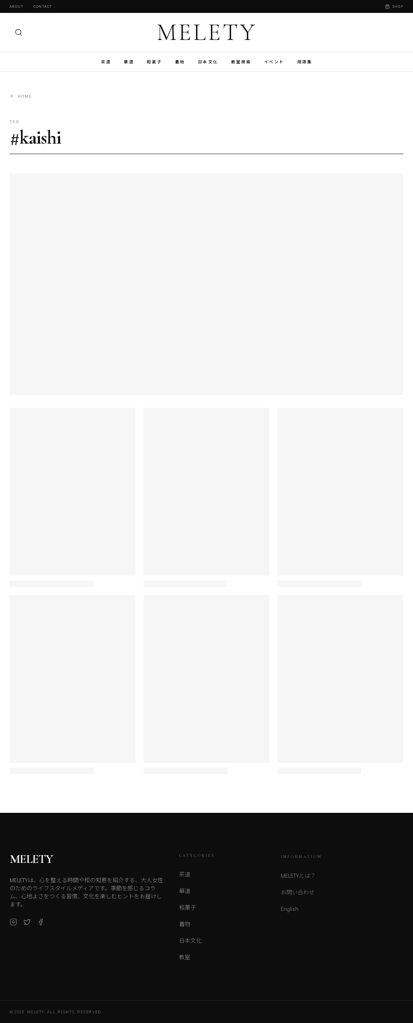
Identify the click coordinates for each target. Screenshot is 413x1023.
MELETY (206, 32)
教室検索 (241, 62)
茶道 (106, 62)
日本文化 (208, 62)
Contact (42, 6)
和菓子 (154, 62)
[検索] (18, 32)
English (289, 913)
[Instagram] (13, 925)
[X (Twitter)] (27, 925)
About (17, 6)
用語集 (305, 62)
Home (21, 96)
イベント (274, 62)
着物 (180, 62)
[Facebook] (40, 925)
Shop (394, 6)
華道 (129, 62)
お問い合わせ (298, 896)
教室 (184, 961)
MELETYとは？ (298, 879)
